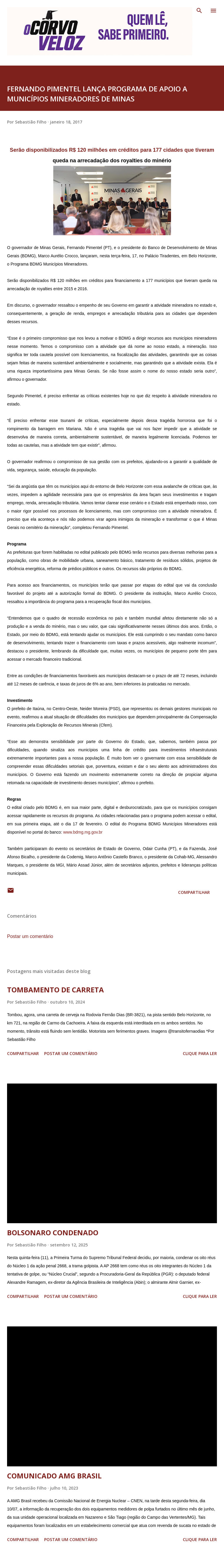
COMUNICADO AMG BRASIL (54, 1475)
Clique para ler (200, 1053)
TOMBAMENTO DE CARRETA (55, 989)
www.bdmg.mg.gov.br (83, 832)
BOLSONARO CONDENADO (52, 1232)
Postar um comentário (30, 936)
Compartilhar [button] (194, 892)
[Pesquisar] (199, 10)
